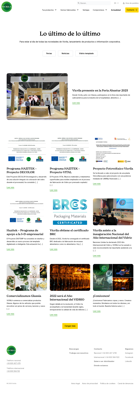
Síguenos (129, 349)
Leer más (76, 103)
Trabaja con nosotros (78, 353)
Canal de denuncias (125, 383)
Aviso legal (75, 383)
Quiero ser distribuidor (104, 361)
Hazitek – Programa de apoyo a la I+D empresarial (25, 232)
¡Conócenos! (101, 296)
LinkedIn (128, 361)
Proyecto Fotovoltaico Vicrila (113, 168)
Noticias (65, 53)
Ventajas (86, 10)
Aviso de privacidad (90, 383)
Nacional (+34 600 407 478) (105, 353)
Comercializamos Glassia (24, 296)
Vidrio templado (86, 53)
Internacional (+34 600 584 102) (106, 357)
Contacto (132, 10)
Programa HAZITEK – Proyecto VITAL (65, 170)
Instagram (129, 353)
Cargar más (70, 326)
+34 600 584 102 (13, 371)
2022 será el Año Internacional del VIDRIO (67, 298)
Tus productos (49, 10)
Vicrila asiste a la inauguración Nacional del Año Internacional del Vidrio (112, 234)
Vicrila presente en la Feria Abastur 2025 (100, 90)
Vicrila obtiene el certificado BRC (69, 232)
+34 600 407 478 (14, 363)
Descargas (74, 349)
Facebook (129, 357)
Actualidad (116, 10)
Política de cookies (107, 383)
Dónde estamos (101, 365)
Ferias (49, 53)
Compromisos (100, 10)
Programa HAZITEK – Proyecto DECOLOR (22, 170)
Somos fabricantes (70, 10)
